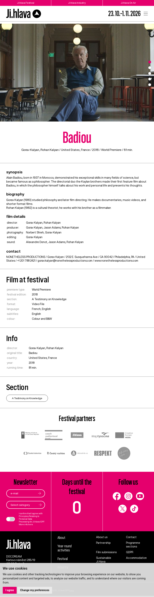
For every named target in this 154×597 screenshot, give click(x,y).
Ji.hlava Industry (77, 3)
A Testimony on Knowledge (49, 299)
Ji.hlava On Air (128, 3)
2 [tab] (149, 67)
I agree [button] (9, 590)
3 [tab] (149, 73)
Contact (131, 537)
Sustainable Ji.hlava (103, 559)
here (30, 524)
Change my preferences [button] (34, 590)
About (62, 538)
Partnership (103, 543)
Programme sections (133, 545)
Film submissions (106, 552)
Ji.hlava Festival (25, 3)
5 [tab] (149, 84)
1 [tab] (149, 62)
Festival (63, 559)
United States (70, 149)
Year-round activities (65, 548)
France (85, 149)
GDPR (129, 552)
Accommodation (136, 557)
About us (101, 537)
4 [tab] (149, 79)
